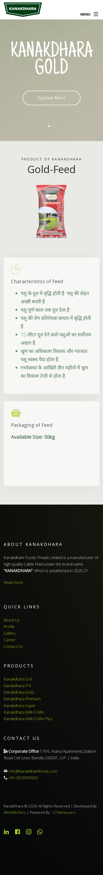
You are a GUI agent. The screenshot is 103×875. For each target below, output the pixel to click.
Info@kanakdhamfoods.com (33, 771)
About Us (12, 620)
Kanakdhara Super (20, 705)
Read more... (14, 582)
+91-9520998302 (23, 777)
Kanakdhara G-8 (18, 679)
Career (10, 639)
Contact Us (13, 646)
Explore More (51, 98)
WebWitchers (15, 812)
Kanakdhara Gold (19, 692)
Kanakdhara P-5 (17, 685)
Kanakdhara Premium (22, 698)
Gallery (10, 633)
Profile (9, 626)
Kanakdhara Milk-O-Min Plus (28, 718)
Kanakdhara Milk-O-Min (24, 712)
